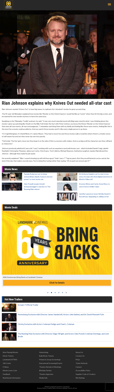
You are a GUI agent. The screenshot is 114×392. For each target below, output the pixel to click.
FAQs (78, 359)
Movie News (11, 169)
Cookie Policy (51, 388)
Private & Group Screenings (50, 359)
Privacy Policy (41, 388)
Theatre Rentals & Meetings (50, 367)
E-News (6, 367)
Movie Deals (11, 207)
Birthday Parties (45, 370)
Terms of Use (72, 388)
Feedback (6, 374)
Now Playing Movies (10, 352)
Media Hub (43, 378)
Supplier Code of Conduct (85, 374)
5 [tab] (62, 292)
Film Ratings (80, 378)
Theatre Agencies (46, 374)
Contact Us (80, 356)
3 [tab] (55, 292)
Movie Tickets (8, 356)
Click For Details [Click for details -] (57, 282)
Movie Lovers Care (10, 370)
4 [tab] (59, 292)
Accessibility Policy (83, 370)
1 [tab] (48, 292)
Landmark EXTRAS (10, 359)
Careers (79, 367)
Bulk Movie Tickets (46, 356)
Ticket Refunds (82, 363)
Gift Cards (7, 363)
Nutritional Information (11, 378)
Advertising (43, 352)
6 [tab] (66, 292)
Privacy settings (62, 388)
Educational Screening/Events (50, 363)
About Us (79, 352)
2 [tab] (51, 292)
